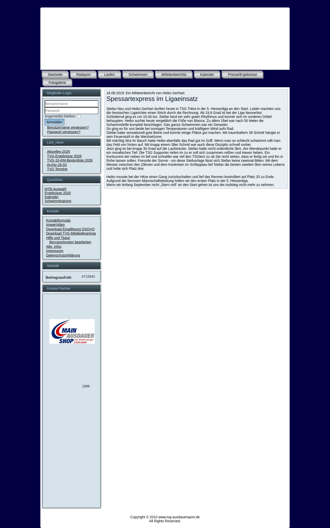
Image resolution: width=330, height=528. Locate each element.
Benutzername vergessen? (68, 127)
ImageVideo (55, 225)
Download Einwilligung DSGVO (70, 229)
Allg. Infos (53, 247)
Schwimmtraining (58, 201)
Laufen (109, 75)
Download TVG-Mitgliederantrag (71, 233)
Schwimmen (138, 75)
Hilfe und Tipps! (58, 238)
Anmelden (54, 122)
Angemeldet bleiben (60, 116)
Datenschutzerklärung (63, 255)
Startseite (55, 75)
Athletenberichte (173, 75)
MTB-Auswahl (55, 189)
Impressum (54, 251)
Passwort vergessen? (64, 132)
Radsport (83, 75)
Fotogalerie (57, 83)
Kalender (207, 75)
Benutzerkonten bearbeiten (70, 242)
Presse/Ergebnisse (242, 75)
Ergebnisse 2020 (58, 193)
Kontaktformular (58, 220)
